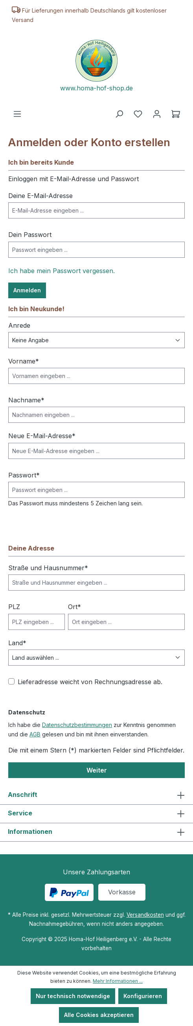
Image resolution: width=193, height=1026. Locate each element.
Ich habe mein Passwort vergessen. (61, 271)
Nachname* (26, 400)
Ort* (74, 607)
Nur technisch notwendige (73, 996)
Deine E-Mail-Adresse (40, 196)
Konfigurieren (142, 996)
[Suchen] (119, 114)
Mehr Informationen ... (118, 981)
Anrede (19, 325)
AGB (34, 734)
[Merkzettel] (138, 114)
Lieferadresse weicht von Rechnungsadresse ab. (90, 682)
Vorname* (23, 361)
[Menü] (17, 114)
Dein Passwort (29, 235)
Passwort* (24, 475)
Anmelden (27, 290)
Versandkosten (145, 915)
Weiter (96, 770)
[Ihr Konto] (156, 114)
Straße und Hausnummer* (48, 568)
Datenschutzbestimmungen (77, 724)
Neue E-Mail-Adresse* (41, 436)
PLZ (14, 607)
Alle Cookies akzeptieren (99, 1014)
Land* (17, 643)
